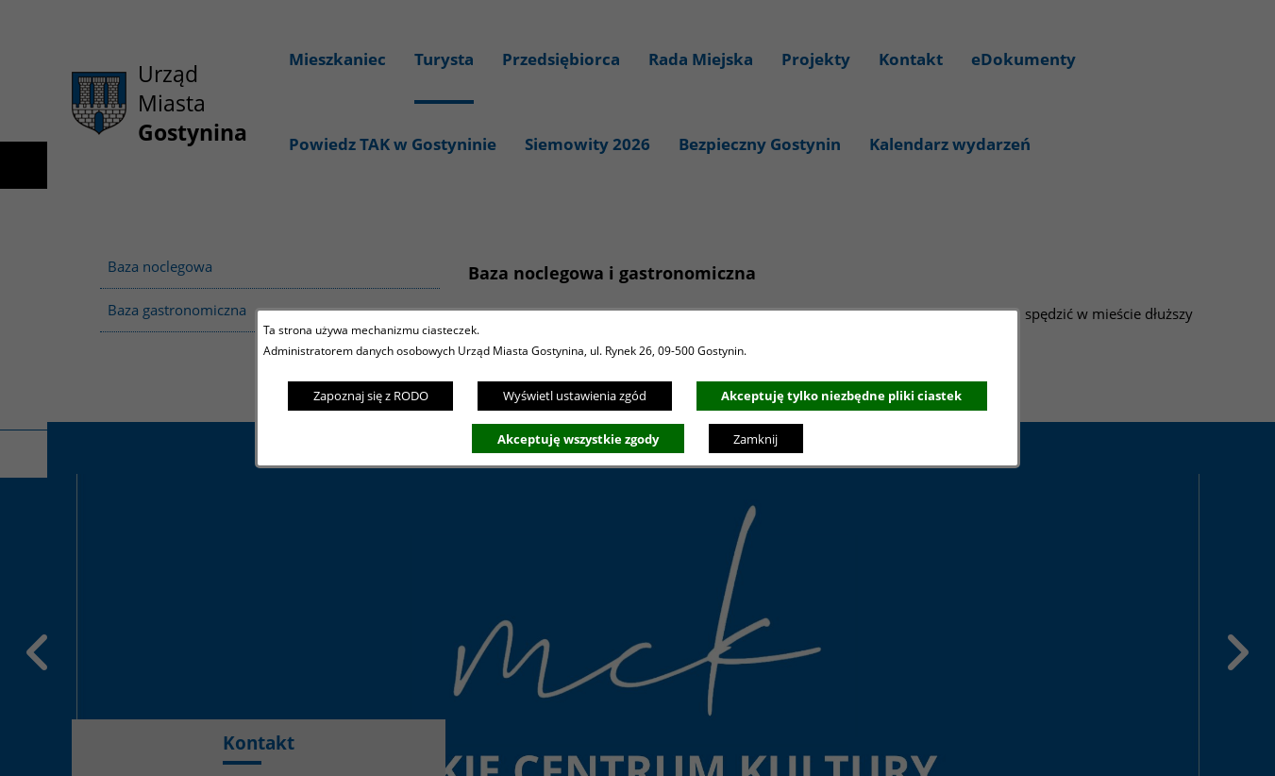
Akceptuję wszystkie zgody (578, 438)
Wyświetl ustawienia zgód (574, 395)
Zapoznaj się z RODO (370, 395)
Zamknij (755, 438)
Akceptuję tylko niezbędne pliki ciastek (841, 395)
